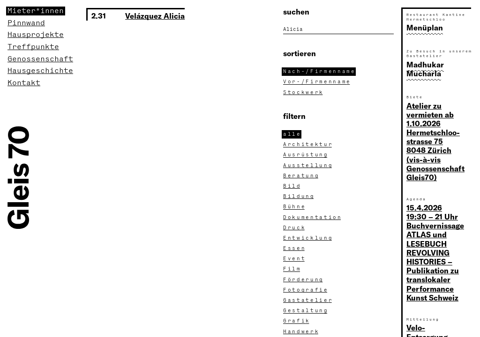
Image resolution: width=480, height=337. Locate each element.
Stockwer (303, 92)
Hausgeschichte (40, 70)
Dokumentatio (312, 217)
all (292, 134)
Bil (292, 186)
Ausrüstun (306, 155)
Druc (294, 228)
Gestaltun (306, 311)
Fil (292, 269)
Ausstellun (308, 165)
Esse (294, 248)
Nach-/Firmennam (319, 71)
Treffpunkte (33, 47)
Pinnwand (26, 23)
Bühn (294, 207)
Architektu (308, 144)
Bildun (299, 196)
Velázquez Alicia (155, 16)
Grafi (297, 321)
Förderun (303, 280)
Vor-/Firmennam (317, 82)
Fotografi (306, 290)
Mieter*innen (36, 11)
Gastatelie (308, 300)
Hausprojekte (36, 34)
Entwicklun (308, 238)
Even (294, 259)
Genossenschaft (40, 59)
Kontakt (24, 83)
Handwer (301, 332)
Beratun (301, 176)
